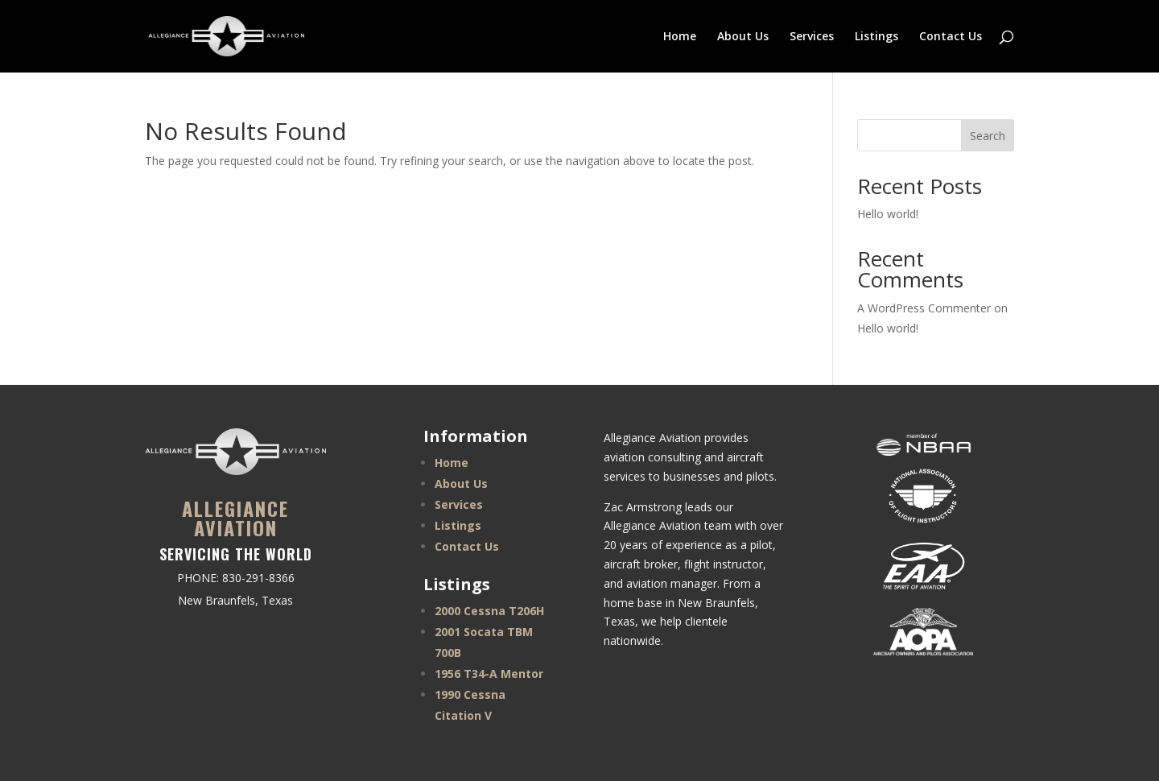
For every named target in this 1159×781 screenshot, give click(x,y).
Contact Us (950, 37)
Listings (876, 37)
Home (679, 37)
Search (987, 135)
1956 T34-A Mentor (489, 673)
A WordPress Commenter (924, 308)
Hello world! (887, 213)
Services (812, 37)
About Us (743, 37)
